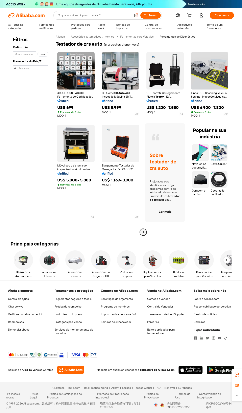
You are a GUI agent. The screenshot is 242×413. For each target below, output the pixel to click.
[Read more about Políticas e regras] (17, 395)
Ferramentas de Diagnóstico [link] (177, 36)
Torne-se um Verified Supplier (165, 314)
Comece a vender (158, 298)
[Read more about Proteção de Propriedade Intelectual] (119, 395)
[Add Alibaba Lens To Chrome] (70, 370)
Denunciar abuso (18, 329)
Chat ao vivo (15, 306)
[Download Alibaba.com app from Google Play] (220, 370)
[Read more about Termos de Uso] (185, 395)
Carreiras (199, 321)
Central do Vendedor (160, 306)
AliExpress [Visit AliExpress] (58, 387)
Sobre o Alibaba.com (206, 298)
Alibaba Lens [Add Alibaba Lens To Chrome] (30, 369)
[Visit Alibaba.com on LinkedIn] (201, 338)
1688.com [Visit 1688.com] (74, 387)
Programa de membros (115, 306)
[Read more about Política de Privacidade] (159, 395)
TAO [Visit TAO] (158, 387)
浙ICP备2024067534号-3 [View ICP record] (218, 405)
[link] (237, 374)
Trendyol (169, 387)
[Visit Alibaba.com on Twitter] (207, 338)
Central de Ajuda (18, 298)
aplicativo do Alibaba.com (157, 369)
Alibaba (60, 36)
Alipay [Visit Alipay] (115, 387)
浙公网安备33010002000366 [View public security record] (178, 405)
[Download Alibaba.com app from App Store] (190, 370)
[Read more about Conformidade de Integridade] (216, 395)
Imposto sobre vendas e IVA (118, 314)
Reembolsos (16, 321)
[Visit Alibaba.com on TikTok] (225, 338)
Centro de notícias (205, 314)
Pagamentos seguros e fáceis (73, 298)
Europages (185, 387)
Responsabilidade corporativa (212, 306)
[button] (136, 15)
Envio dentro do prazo (68, 314)
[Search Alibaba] (94, 15)
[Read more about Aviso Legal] (38, 395)
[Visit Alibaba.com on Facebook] (195, 338)
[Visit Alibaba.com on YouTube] (219, 338)
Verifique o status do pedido (25, 314)
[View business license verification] (156, 405)
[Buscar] (150, 15)
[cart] (190, 16)
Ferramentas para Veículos (137, 36)
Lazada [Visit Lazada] (126, 387)
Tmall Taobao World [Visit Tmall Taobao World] (96, 387)
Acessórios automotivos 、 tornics (92, 36)
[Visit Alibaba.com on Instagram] (213, 338)
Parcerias (153, 321)
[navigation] (30, 134)
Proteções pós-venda (68, 321)
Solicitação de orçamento (117, 298)
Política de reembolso (67, 306)
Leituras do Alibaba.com (116, 321)
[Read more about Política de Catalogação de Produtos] (70, 395)
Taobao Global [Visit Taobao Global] (143, 387)
